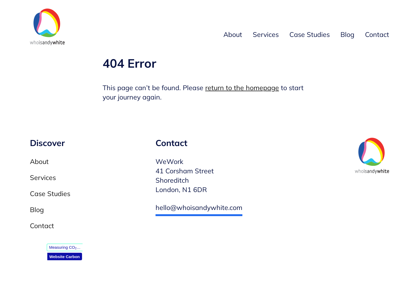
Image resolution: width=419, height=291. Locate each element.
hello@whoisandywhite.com (199, 207)
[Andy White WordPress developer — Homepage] (47, 28)
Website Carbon (64, 256)
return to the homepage (242, 87)
